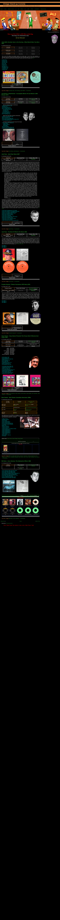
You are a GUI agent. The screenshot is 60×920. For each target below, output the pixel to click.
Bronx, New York (32, 98)
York (30, 288)
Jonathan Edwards (14, 456)
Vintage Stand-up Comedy (14, 4)
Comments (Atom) (9, 523)
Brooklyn (30, 101)
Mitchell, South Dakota (32, 341)
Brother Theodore (23, 455)
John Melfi (22, 90)
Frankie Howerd (12, 332)
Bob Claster (17, 455)
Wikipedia (33, 99)
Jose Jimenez (16, 518)
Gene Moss (23, 393)
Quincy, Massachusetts (32, 464)
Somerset (32, 407)
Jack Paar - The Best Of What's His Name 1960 (14, 232)
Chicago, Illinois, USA (31, 401)
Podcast (15, 410)
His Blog (20, 468)
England (35, 407)
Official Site (19, 402)
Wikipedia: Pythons (27, 410)
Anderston (26, 404)
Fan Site (20, 102)
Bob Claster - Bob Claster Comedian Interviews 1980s (16, 397)
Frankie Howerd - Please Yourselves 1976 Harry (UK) (16, 284)
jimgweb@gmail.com (55, 32)
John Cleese (7, 456)
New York (34, 101)
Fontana (15, 83)
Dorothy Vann (11, 90)
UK (25, 408)
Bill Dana (11, 518)
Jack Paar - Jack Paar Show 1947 (11, 154)
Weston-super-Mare (28, 407)
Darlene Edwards (31, 455)
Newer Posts (3, 521)
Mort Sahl (21, 456)
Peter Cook (25, 456)
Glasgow (29, 404)
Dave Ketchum (12, 393)
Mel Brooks (16, 151)
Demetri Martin (20, 438)
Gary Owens (18, 393)
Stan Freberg (31, 456)
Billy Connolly (11, 455)
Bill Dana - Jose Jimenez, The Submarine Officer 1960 (16, 461)
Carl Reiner (11, 151)
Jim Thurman (34, 393)
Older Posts (38, 521)
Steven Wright (14, 438)
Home (21, 521)
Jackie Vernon (9, 438)
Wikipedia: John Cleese (28, 409)
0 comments (28, 90)
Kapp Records (32, 495)
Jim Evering (17, 90)
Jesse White (28, 393)
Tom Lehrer (36, 456)
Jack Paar (11, 228)
